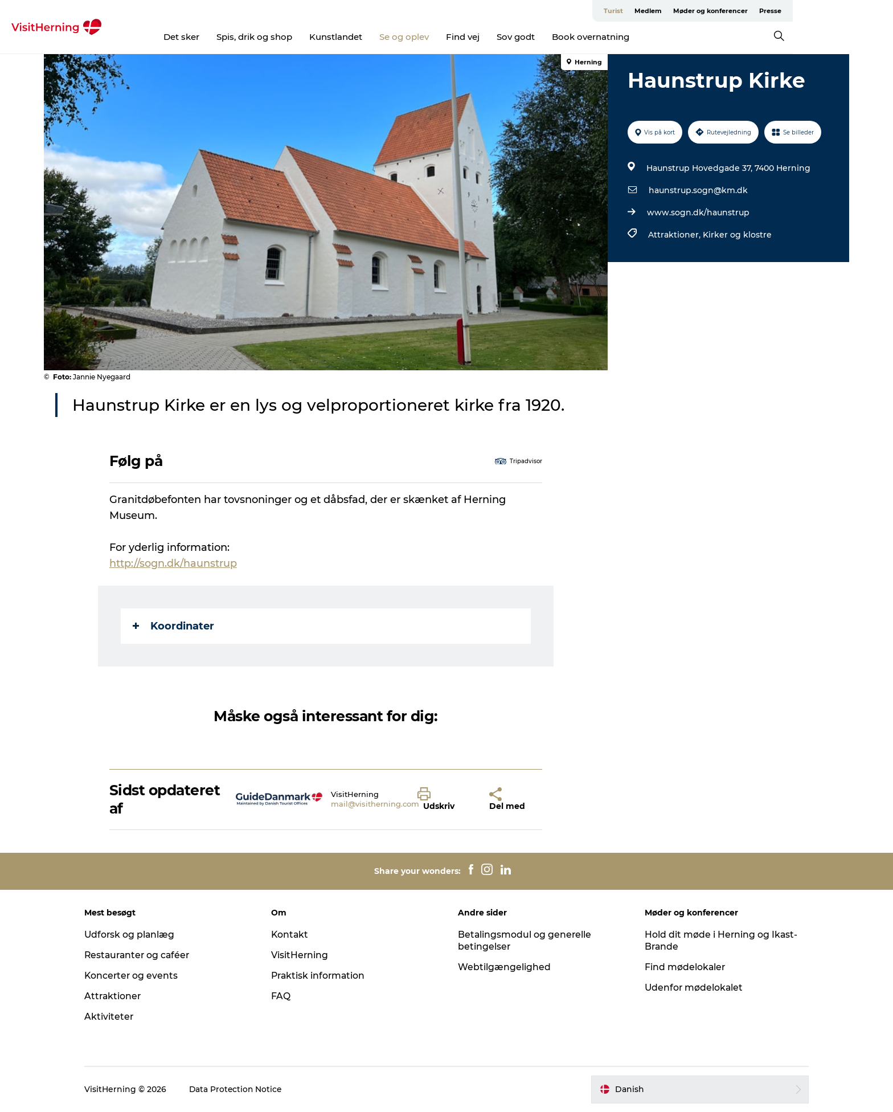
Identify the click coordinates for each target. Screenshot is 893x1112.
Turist (680, 11)
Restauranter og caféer (147, 955)
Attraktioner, (675, 235)
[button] (445, 799)
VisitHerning (304, 955)
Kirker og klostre (736, 235)
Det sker (231, 36)
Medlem (714, 11)
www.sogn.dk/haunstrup (697, 212)
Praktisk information (324, 975)
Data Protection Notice (245, 1089)
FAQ (285, 996)
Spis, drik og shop (304, 36)
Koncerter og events (141, 975)
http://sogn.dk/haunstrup (173, 563)
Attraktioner (122, 996)
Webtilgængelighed (504, 967)
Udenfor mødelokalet (690, 987)
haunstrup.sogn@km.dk (697, 190)
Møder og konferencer (777, 11)
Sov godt (566, 36)
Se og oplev (454, 36)
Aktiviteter (118, 1016)
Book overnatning (640, 36)
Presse (837, 11)
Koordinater (174, 626)
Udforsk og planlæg (139, 934)
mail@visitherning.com (375, 803)
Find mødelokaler (681, 967)
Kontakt (295, 934)
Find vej (513, 36)
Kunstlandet (385, 36)
